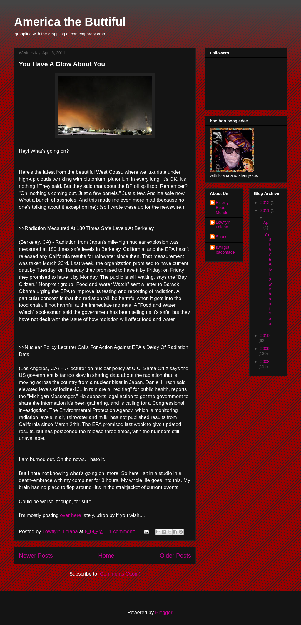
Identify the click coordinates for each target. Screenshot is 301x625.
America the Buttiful (70, 21)
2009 (265, 348)
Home (106, 555)
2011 (265, 210)
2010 (265, 335)
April (267, 222)
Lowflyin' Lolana (223, 225)
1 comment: (123, 531)
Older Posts (175, 555)
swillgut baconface (225, 250)
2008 (265, 361)
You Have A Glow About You (62, 64)
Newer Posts (36, 555)
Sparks (222, 236)
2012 (265, 202)
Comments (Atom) (120, 574)
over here (70, 515)
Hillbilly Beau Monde (222, 207)
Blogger (163, 612)
